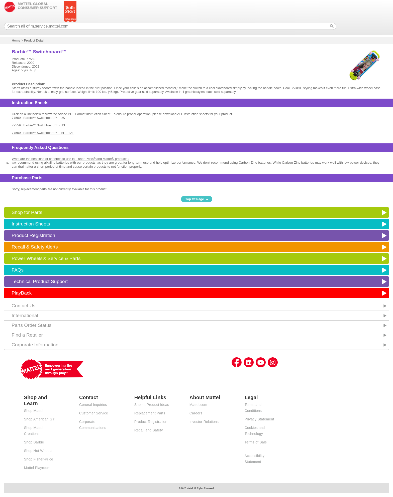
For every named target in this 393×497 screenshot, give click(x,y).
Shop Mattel (33, 411)
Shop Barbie (34, 442)
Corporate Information (35, 344)
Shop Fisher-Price (38, 459)
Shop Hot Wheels (38, 451)
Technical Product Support (40, 281)
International (25, 315)
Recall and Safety (148, 430)
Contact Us (23, 305)
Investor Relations (204, 422)
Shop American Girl (39, 419)
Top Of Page (194, 199)
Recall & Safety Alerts (35, 247)
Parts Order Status (31, 325)
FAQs (18, 270)
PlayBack (22, 293)
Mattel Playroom (37, 468)
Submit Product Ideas (151, 405)
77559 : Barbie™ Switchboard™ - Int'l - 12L (42, 133)
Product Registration (33, 235)
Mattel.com (198, 405)
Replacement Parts (149, 413)
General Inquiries (93, 405)
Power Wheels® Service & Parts (46, 258)
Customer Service (93, 413)
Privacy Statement (259, 419)
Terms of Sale (256, 442)
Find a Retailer (27, 335)
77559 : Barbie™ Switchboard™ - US (38, 118)
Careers (196, 413)
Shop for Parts (27, 212)
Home (16, 40)
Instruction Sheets (31, 223)
